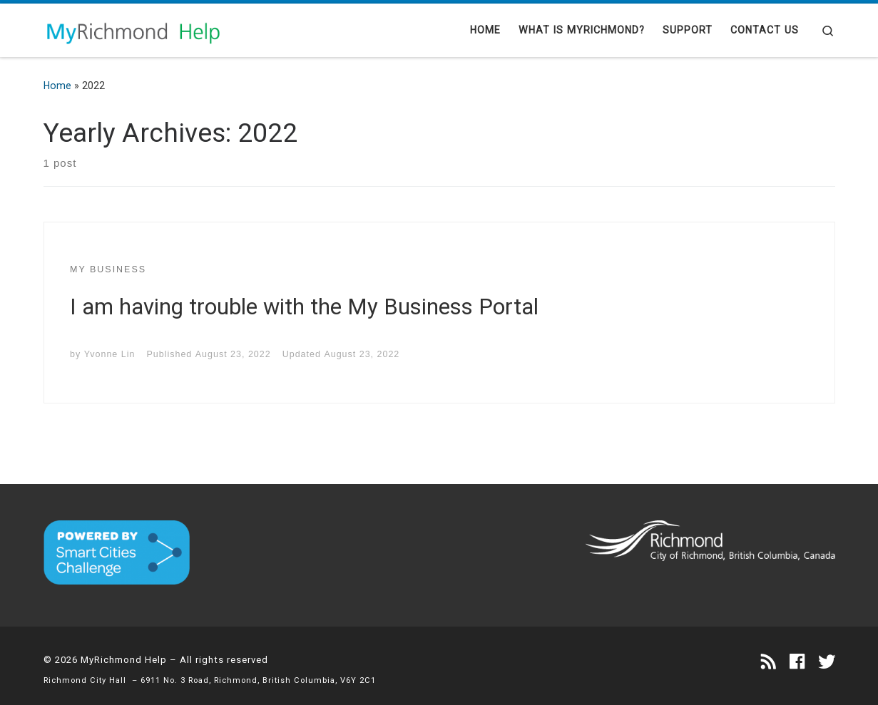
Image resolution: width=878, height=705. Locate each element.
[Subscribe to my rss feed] (768, 662)
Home (57, 85)
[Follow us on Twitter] (826, 662)
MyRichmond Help (124, 659)
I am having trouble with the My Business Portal (304, 307)
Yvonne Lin (110, 354)
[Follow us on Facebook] (797, 662)
